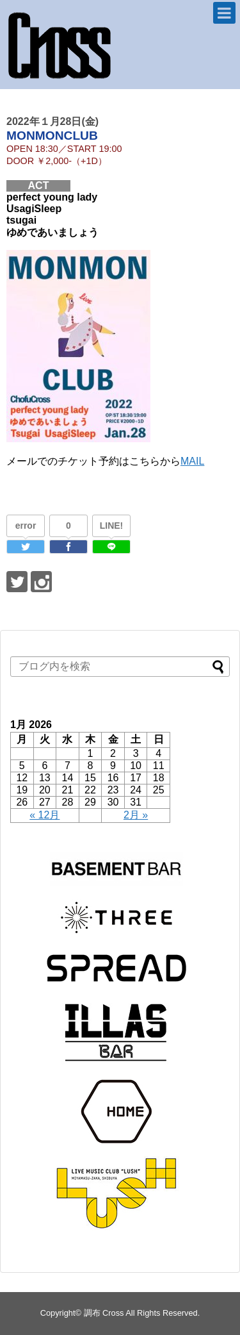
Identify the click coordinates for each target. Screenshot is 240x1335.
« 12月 (44, 814)
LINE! (112, 525)
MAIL (192, 461)
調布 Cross (104, 1313)
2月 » (136, 814)
